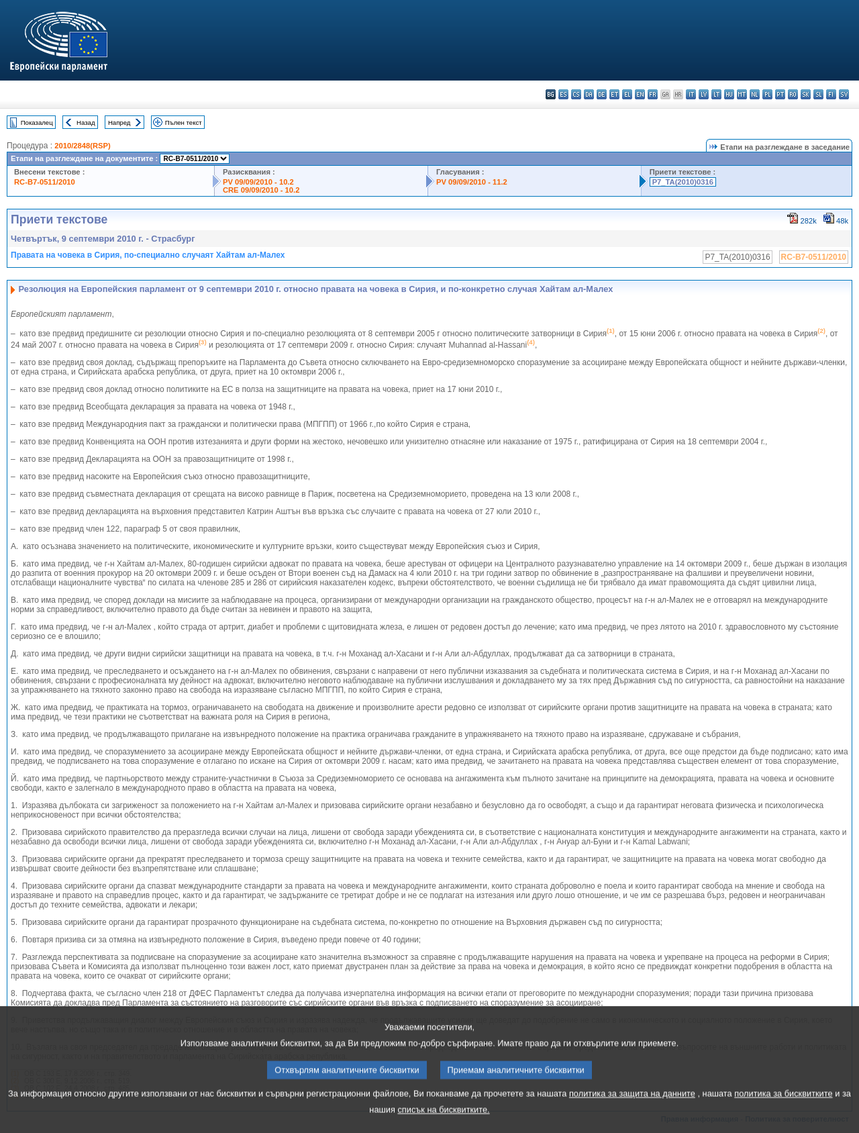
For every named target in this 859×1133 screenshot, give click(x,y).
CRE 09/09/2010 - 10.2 (261, 190)
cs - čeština (576, 94)
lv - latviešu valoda (704, 94)
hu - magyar (729, 94)
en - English (640, 94)
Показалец (37, 122)
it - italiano (691, 94)
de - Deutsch (602, 94)
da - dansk (589, 94)
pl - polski (767, 94)
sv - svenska (844, 94)
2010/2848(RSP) (82, 146)
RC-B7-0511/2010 (44, 182)
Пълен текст (183, 122)
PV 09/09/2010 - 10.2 (258, 182)
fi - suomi (831, 94)
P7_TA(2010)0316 (682, 182)
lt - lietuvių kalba (716, 94)
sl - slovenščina (818, 94)
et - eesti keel (614, 94)
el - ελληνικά (627, 94)
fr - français (653, 94)
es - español (563, 94)
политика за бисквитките (783, 1109)
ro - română (793, 94)
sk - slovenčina (806, 94)
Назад (86, 122)
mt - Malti (742, 94)
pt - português (780, 94)
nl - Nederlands (755, 94)
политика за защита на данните (632, 1109)
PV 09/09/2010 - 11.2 (471, 182)
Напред (119, 122)
